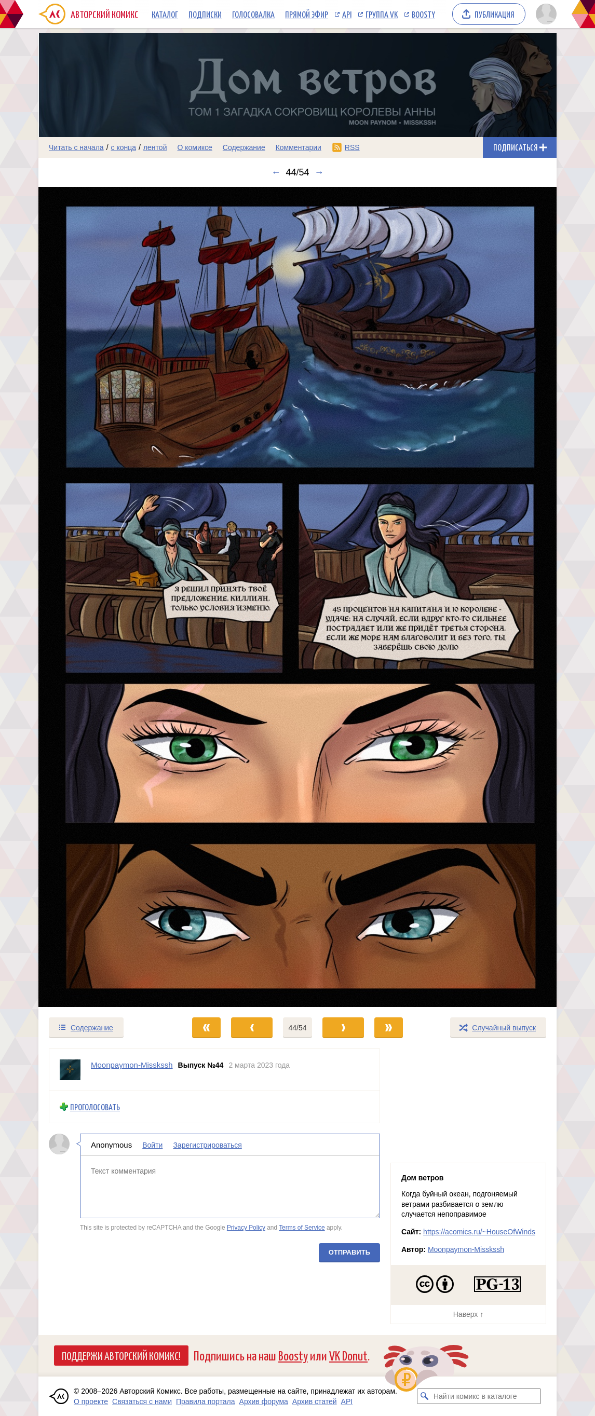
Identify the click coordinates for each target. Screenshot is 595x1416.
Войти (152, 1145)
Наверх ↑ (468, 1314)
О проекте (91, 1401)
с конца (124, 147)
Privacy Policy (246, 1227)
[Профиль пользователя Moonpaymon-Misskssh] (70, 1069)
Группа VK (382, 14)
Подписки (205, 14)
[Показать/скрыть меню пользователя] (544, 14)
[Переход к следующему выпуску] (297, 597)
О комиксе (194, 147)
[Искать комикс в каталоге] (424, 1396)
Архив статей (314, 1401)
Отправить (349, 1252)
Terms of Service (302, 1227)
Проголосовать (95, 1106)
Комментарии (298, 147)
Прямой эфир (306, 14)
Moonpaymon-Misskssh (466, 1249)
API (346, 14)
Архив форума (263, 1401)
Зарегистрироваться (207, 1145)
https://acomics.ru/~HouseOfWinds (479, 1232)
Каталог (165, 14)
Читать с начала (76, 147)
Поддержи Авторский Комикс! (121, 1355)
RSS (352, 147)
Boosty (423, 14)
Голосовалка (253, 14)
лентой (155, 147)
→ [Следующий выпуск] (319, 172)
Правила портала (205, 1401)
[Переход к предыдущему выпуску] (103, 597)
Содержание (244, 147)
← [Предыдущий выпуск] (275, 172)
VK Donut (348, 1355)
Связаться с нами (142, 1401)
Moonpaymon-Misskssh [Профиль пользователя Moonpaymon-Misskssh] (132, 1064)
